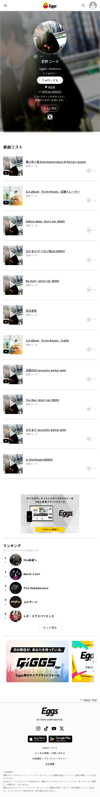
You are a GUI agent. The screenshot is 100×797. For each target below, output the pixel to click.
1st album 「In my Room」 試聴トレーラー (53, 191)
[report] (41, 56)
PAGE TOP (88, 700)
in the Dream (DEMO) (39, 459)
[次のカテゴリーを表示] (93, 661)
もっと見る (50, 108)
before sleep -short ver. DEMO (45, 221)
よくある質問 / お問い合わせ (50, 753)
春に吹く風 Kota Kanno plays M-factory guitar (56, 162)
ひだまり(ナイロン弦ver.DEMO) (45, 251)
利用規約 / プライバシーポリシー (50, 758)
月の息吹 (31, 311)
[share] (35, 56)
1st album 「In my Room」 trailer (47, 340)
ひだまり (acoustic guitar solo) (46, 430)
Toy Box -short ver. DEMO (42, 400)
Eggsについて (50, 747)
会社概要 (50, 763)
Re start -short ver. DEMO (42, 281)
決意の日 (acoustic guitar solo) (46, 370)
